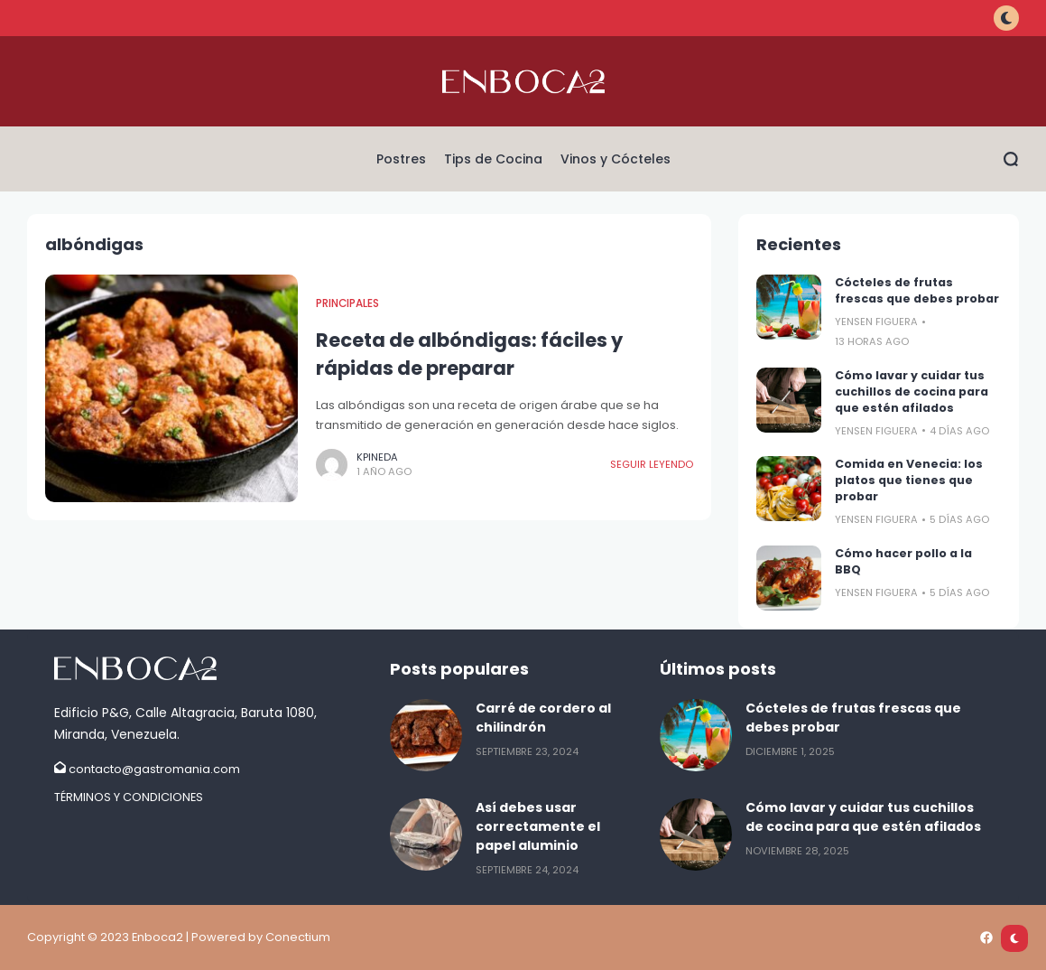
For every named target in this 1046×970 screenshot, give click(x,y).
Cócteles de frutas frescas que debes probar (917, 290)
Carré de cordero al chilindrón (543, 717)
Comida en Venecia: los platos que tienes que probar (909, 480)
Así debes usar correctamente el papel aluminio (538, 826)
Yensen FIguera (876, 321)
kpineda (377, 457)
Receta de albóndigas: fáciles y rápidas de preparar (469, 354)
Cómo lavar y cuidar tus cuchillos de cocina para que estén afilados (911, 391)
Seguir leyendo (651, 464)
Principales (347, 303)
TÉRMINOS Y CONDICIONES (128, 797)
